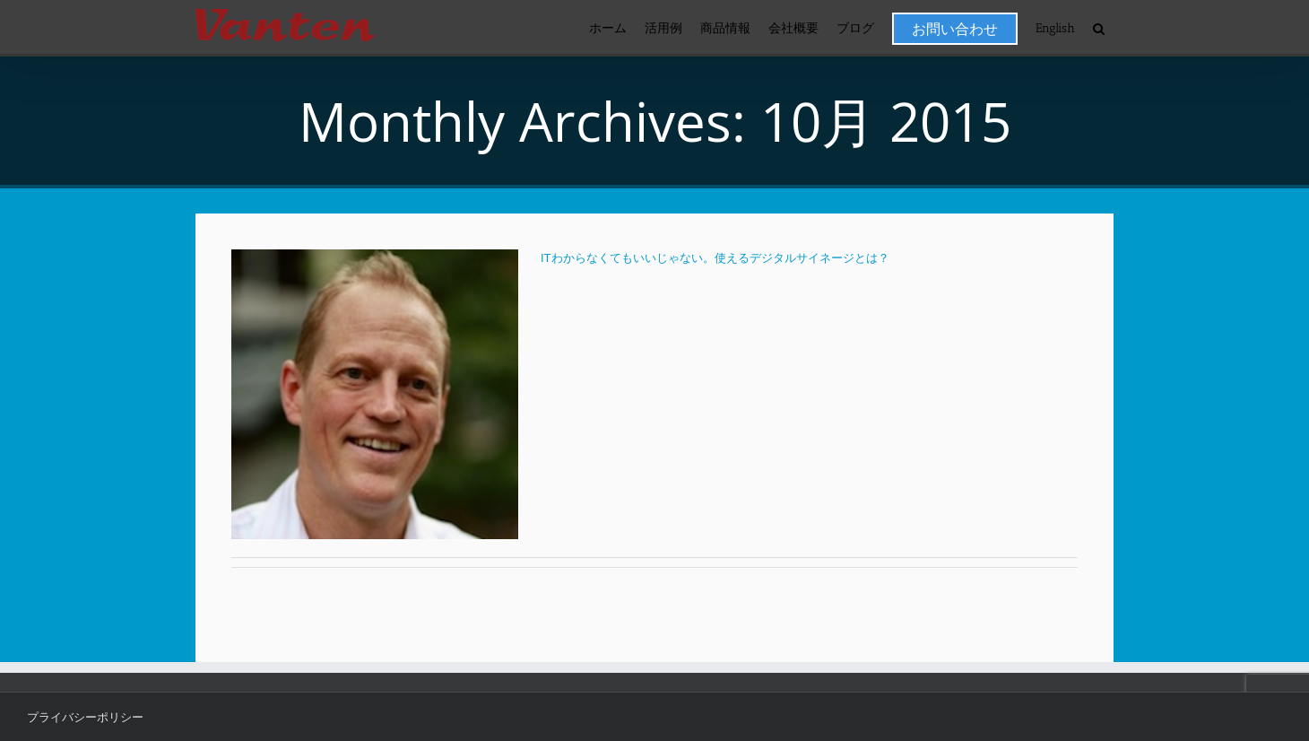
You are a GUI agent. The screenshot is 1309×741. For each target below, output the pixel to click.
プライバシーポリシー (85, 717)
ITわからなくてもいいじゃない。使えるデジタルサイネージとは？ (715, 258)
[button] (1099, 28)
